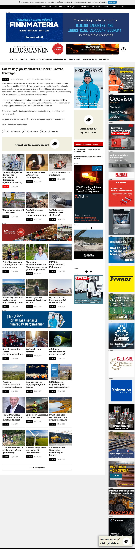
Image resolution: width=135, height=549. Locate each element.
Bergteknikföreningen (99, 7)
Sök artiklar (46, 7)
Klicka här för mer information (97, 2)
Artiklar (23, 59)
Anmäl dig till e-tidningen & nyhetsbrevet (48, 59)
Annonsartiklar (90, 59)
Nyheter (13, 59)
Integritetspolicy (117, 7)
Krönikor (85, 7)
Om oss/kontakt (73, 7)
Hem (37, 7)
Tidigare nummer (59, 7)
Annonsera (104, 59)
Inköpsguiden (74, 59)
